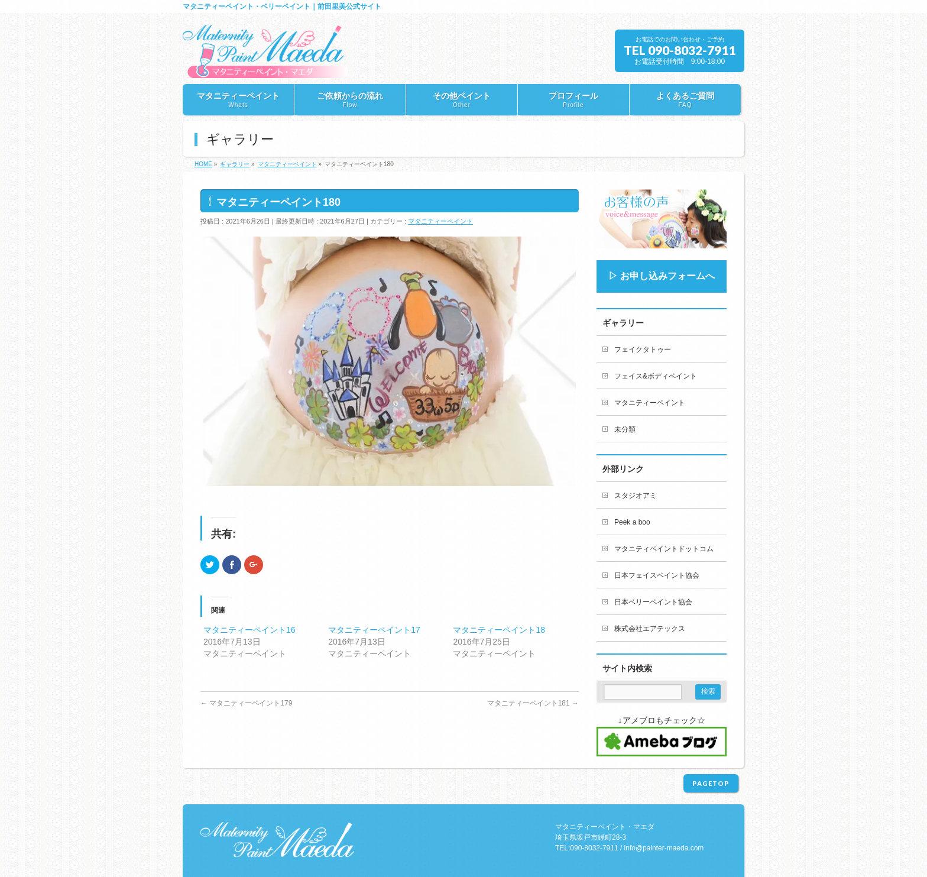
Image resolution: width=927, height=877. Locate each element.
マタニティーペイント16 (249, 630)
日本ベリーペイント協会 (653, 602)
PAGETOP (711, 783)
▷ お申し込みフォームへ (661, 276)
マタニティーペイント (440, 221)
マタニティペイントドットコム (664, 549)
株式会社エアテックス (649, 628)
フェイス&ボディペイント (655, 376)
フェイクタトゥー (642, 349)
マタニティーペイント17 (374, 630)
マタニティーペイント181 (533, 703)
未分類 (625, 429)
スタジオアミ (635, 495)
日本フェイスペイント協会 (656, 575)
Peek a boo (632, 522)
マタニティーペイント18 (499, 630)
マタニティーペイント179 (246, 703)
